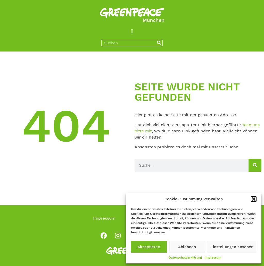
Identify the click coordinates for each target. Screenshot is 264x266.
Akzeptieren (148, 247)
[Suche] (159, 43)
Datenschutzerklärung (185, 257)
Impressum (212, 257)
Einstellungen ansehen (231, 247)
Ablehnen (187, 247)
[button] (253, 199)
